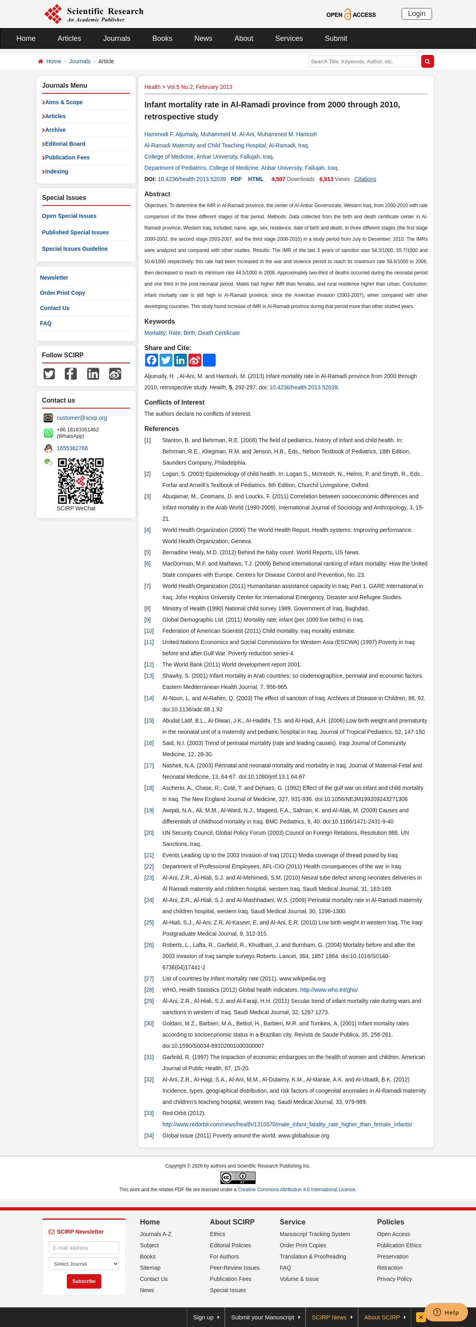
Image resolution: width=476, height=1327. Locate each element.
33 (149, 1113)
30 (149, 1023)
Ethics (217, 1234)
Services (289, 38)
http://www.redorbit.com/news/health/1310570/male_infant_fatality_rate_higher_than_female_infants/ (287, 1124)
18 (149, 788)
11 (149, 642)
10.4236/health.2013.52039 (192, 179)
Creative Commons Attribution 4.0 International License (297, 1189)
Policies (390, 1222)
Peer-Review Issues (235, 1268)
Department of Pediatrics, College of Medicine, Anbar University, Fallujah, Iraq (240, 168)
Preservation (393, 1256)
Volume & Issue (299, 1279)
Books (162, 38)
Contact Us (55, 308)
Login (417, 14)
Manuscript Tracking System (315, 1234)
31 (149, 1057)
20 (149, 833)
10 (149, 631)
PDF (236, 179)
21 (149, 855)
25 (149, 922)
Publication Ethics (399, 1245)
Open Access (393, 1234)
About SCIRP (232, 1222)
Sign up (203, 1317)
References (161, 428)
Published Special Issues (75, 232)
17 (149, 765)
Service (293, 1222)
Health (152, 87)
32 (149, 1079)
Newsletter (54, 277)
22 (149, 866)
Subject (149, 1245)
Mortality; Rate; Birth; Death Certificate (192, 333)
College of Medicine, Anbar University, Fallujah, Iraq (208, 156)
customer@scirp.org (82, 418)
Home (26, 38)
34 (149, 1135)
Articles (69, 38)
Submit (336, 38)
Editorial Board (65, 144)
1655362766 (72, 448)
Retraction (390, 1268)
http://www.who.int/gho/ (329, 990)
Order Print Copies (303, 1245)
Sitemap (150, 1268)
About (243, 38)
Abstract (157, 194)
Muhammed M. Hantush (287, 134)
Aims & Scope (64, 102)
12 (149, 664)
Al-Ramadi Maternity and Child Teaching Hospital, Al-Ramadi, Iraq (226, 145)
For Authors (224, 1256)
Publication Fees (67, 157)
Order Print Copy (62, 293)
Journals (116, 38)
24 (149, 900)
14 (149, 698)
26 (149, 945)
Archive (55, 130)
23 (149, 877)
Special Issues (228, 1290)
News (203, 38)
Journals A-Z (156, 1234)
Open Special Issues (69, 216)
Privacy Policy (394, 1279)
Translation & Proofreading (313, 1256)
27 (149, 978)
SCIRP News (329, 1317)
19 (149, 810)
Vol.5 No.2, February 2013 (199, 87)
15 (149, 720)
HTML (256, 179)
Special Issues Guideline (75, 249)
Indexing (56, 171)
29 (149, 1001)
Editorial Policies (230, 1245)
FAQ (46, 323)
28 (149, 990)
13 (149, 676)
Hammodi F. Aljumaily (171, 134)
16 (149, 743)
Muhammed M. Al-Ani (227, 134)
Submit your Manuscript (262, 1317)
